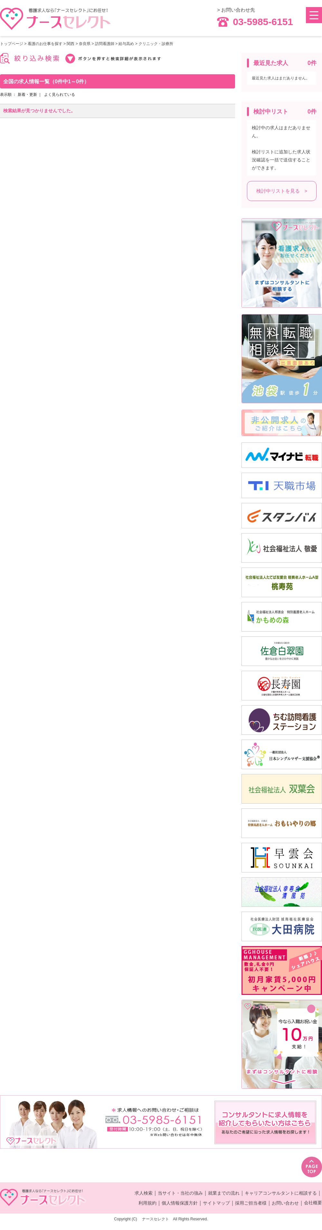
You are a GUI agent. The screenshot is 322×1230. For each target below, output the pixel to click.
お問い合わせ (285, 1203)
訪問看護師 (104, 43)
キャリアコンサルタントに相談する (281, 1193)
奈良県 (84, 43)
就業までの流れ (224, 1193)
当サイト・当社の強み (180, 1193)
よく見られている (59, 94)
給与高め (126, 43)
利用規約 (147, 1203)
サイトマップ (216, 1203)
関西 (70, 43)
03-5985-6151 (255, 22)
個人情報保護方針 (180, 1203)
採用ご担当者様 (251, 1203)
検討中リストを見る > (282, 191)
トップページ (11, 43)
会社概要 (313, 1202)
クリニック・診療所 (155, 43)
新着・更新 (27, 94)
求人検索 (144, 1193)
